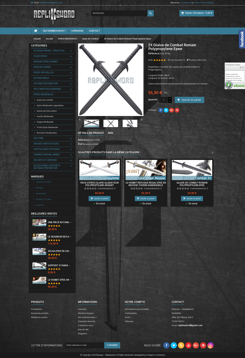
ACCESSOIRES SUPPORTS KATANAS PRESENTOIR (47, 167)
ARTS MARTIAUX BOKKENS (47, 89)
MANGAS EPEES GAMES (46, 62)
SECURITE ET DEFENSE (45, 160)
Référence (153, 54)
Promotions (36, 309)
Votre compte (135, 302)
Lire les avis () (178, 60)
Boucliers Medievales (47, 133)
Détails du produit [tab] (91, 133)
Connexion (186, 3)
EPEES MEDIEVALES (43, 95)
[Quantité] (163, 100)
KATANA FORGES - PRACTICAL (49, 51)
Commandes (131, 313)
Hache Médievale (45, 117)
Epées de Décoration (47, 111)
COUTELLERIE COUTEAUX (47, 149)
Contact (178, 302)
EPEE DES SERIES (42, 67)
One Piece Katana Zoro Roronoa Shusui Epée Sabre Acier (60, 222)
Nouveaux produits (39, 313)
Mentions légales (86, 313)
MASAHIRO (41, 194)
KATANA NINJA (41, 78)
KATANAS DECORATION (46, 84)
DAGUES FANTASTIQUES (46, 144)
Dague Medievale (45, 122)
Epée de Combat (45, 100)
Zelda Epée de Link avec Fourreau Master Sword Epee (60, 251)
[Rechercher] (122, 13)
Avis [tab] (110, 133)
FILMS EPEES (40, 56)
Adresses (129, 321)
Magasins (82, 334)
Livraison (77, 31)
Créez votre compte (204, 3)
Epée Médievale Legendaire (50, 106)
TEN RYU (40, 205)
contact (94, 31)
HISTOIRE (38, 138)
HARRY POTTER (43, 182)
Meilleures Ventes (44, 213)
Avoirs (127, 317)
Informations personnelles (137, 309)
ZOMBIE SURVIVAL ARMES (47, 155)
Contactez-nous (85, 326)
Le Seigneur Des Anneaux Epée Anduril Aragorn (60, 237)
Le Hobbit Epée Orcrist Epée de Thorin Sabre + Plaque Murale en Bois (60, 280)
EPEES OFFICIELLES (44, 73)
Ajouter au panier (189, 100)
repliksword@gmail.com (51, 3)
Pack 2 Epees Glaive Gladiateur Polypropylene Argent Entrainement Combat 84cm (99, 185)
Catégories (39, 45)
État (80, 144)
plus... (242, 81)
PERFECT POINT (43, 200)
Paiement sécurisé (86, 321)
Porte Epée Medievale (47, 127)
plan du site (83, 330)
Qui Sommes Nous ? (54, 31)
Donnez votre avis (197, 60)
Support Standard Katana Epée (60, 266)
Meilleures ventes (39, 317)
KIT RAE (39, 188)
